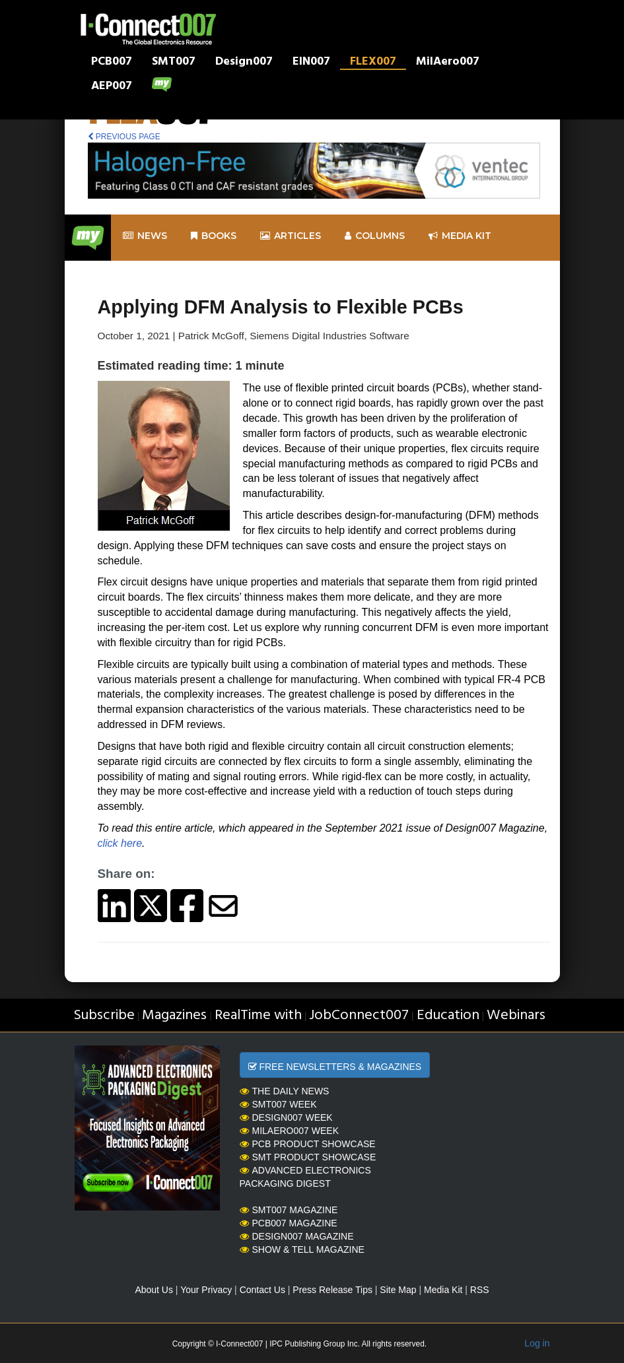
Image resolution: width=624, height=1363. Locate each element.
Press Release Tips (332, 1289)
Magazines (174, 1015)
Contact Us (262, 1289)
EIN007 (311, 62)
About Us (154, 1289)
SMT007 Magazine (289, 1210)
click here (120, 843)
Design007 (244, 62)
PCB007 (111, 62)
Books (213, 236)
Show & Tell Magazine (302, 1249)
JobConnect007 (359, 1015)
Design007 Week (286, 1117)
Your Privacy (206, 1289)
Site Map (398, 1289)
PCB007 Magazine (288, 1223)
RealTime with (258, 1015)
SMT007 (173, 62)
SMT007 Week (278, 1104)
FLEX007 (373, 62)
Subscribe (104, 1015)
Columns (375, 236)
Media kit (460, 236)
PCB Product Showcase (308, 1144)
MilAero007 (447, 62)
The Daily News (284, 1091)
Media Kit (443, 1289)
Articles (290, 236)
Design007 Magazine (297, 1236)
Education (448, 1015)
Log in (536, 1343)
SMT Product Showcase (308, 1157)
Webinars (516, 1015)
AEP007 (111, 87)
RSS (479, 1289)
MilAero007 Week (289, 1130)
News (145, 236)
